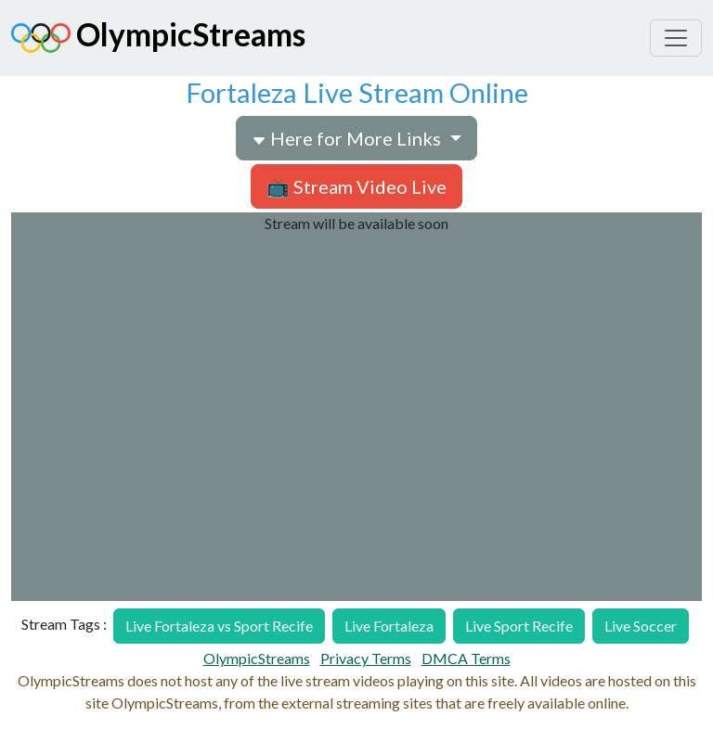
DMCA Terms (466, 658)
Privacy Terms (365, 658)
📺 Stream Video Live (356, 186)
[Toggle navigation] (676, 38)
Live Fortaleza (389, 625)
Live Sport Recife (519, 625)
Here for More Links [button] (348, 138)
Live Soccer (640, 625)
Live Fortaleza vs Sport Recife (219, 625)
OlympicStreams (158, 38)
